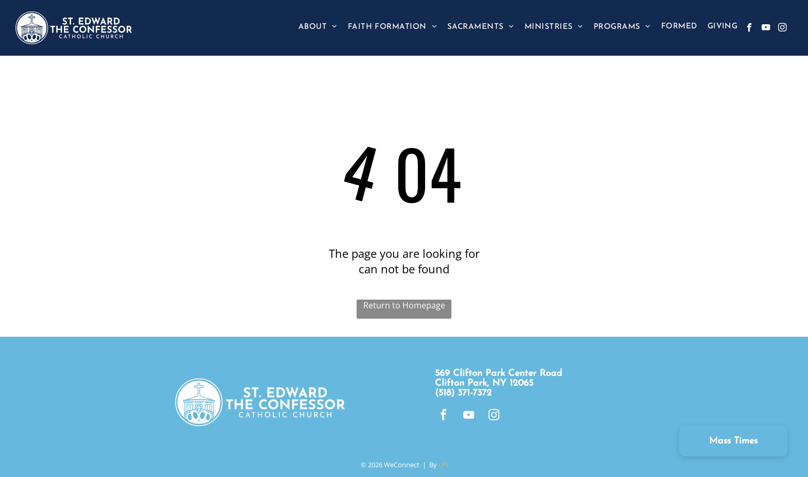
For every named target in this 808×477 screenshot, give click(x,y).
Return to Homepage (404, 305)
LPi (443, 464)
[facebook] (749, 29)
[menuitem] (318, 27)
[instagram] (782, 29)
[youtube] (766, 29)
